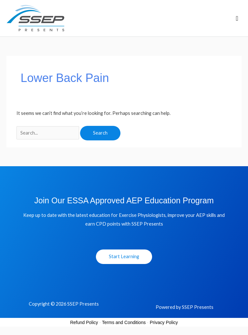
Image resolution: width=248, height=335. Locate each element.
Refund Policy (84, 322)
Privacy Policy (164, 322)
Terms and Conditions (124, 322)
